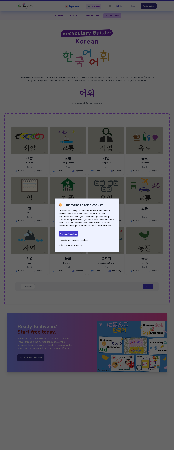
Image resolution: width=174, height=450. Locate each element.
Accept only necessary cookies (73, 239)
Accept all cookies (68, 233)
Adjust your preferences (70, 244)
